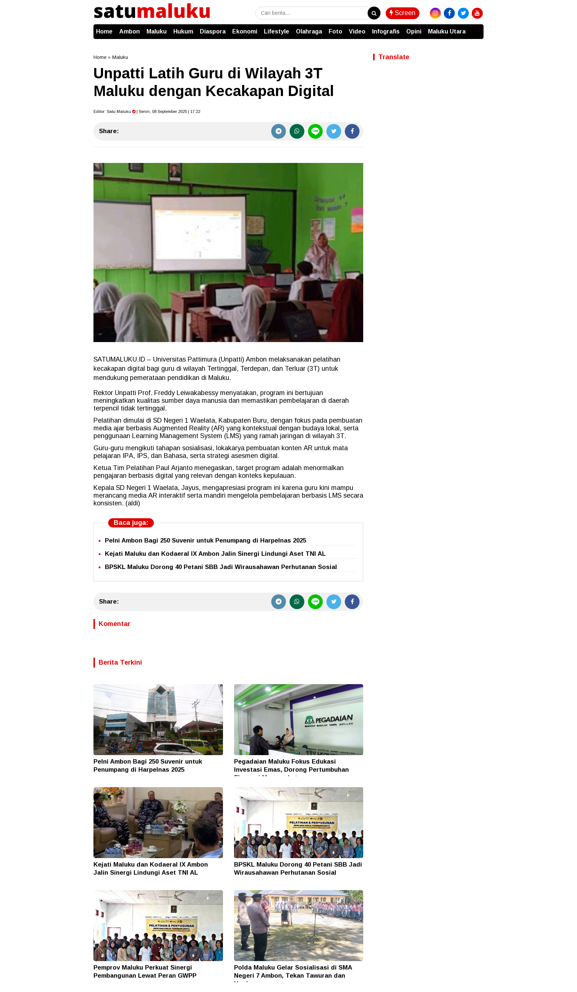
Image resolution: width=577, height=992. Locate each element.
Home (104, 31)
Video (357, 31)
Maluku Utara (447, 31)
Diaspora (213, 31)
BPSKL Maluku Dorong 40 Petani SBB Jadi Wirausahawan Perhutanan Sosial (221, 566)
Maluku (156, 31)
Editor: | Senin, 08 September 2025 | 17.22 (146, 111)
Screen (402, 13)
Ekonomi (244, 31)
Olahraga (309, 31)
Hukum (183, 31)
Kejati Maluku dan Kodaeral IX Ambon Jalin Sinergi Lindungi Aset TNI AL (215, 553)
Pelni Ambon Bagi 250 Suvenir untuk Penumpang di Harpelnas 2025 (205, 540)
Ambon (129, 31)
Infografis (386, 31)
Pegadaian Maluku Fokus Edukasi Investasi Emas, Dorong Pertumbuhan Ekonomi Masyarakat (291, 769)
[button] (476, 28)
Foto (335, 31)
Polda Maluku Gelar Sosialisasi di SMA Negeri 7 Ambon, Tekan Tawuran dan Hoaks (293, 975)
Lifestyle (276, 31)
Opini (413, 31)
